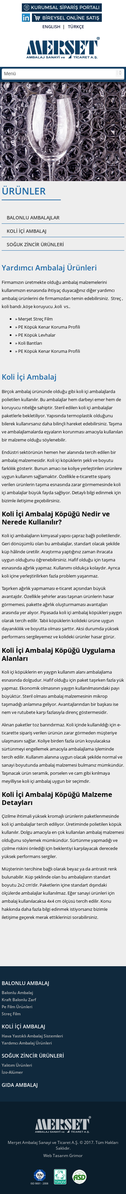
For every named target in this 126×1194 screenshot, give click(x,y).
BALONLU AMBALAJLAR (33, 217)
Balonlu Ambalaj (17, 992)
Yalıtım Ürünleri (17, 1065)
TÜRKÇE (76, 27)
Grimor (76, 1155)
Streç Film (11, 1014)
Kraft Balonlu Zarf (19, 1000)
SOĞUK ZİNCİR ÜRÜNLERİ (35, 244)
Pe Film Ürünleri (17, 1007)
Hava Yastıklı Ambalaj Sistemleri (32, 1036)
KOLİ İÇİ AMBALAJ (26, 231)
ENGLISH (51, 27)
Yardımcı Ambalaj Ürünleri (27, 1043)
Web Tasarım (56, 1155)
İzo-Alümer (12, 1072)
